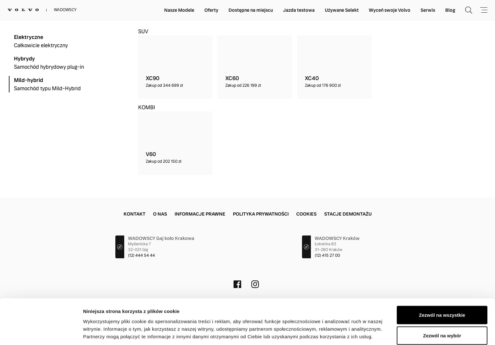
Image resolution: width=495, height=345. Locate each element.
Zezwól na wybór (442, 307)
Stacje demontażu (348, 214)
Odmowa (442, 328)
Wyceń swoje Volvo (389, 10)
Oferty (211, 10)
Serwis (428, 10)
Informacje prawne (200, 214)
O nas (160, 214)
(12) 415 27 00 (327, 255)
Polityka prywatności (261, 214)
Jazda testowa (299, 10)
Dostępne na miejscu (250, 10)
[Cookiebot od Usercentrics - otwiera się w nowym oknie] (41, 332)
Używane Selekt (342, 10)
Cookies (306, 214)
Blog (450, 10)
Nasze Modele (179, 10)
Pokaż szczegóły (338, 328)
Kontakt (134, 214)
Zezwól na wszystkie (442, 286)
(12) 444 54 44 (141, 255)
